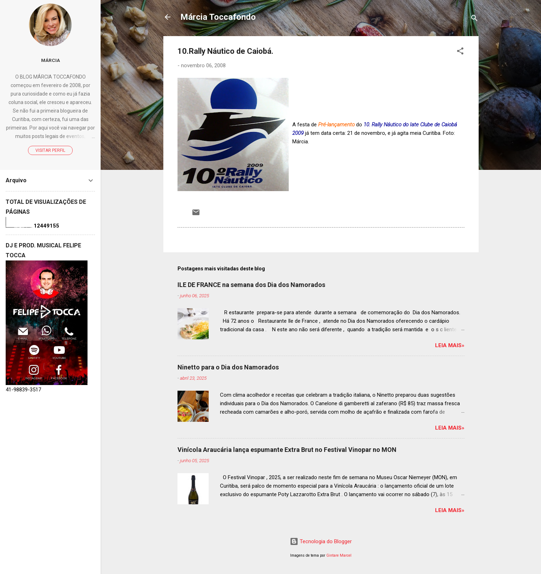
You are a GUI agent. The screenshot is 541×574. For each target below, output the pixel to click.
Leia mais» (449, 345)
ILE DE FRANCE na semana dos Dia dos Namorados (251, 284)
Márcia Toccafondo (218, 17)
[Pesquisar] (474, 19)
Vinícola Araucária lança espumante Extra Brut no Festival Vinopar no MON (286, 449)
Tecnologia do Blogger (321, 541)
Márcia (50, 60)
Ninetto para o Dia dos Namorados (228, 367)
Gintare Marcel (338, 555)
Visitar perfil (50, 150)
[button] (460, 52)
